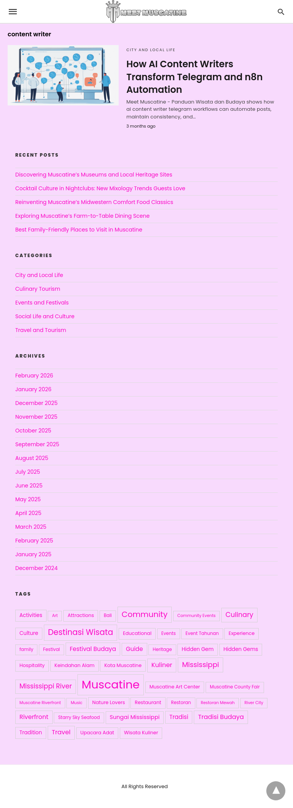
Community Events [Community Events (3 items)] (196, 616)
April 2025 (28, 513)
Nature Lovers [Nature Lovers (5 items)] (108, 702)
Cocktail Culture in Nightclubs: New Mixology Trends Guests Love (100, 188)
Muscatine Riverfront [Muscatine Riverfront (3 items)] (40, 703)
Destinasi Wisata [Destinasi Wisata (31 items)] (80, 632)
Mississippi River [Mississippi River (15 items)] (45, 686)
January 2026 (33, 389)
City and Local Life (150, 50)
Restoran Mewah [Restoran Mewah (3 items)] (218, 703)
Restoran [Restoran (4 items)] (181, 703)
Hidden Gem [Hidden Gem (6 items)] (198, 649)
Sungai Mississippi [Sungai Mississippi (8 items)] (135, 717)
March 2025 (31, 527)
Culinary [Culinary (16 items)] (239, 614)
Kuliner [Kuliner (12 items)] (161, 665)
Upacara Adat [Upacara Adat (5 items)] (97, 732)
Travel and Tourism (40, 330)
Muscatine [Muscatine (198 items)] (111, 684)
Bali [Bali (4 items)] (108, 615)
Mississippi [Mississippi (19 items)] (200, 664)
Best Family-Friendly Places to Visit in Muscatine (78, 229)
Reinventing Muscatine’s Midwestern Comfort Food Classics (94, 202)
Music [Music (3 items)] (76, 703)
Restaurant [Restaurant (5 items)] (148, 702)
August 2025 (31, 458)
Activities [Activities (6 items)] (30, 615)
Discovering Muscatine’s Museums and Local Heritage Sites (93, 174)
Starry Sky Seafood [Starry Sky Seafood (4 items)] (79, 717)
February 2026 (34, 375)
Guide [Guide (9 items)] (134, 649)
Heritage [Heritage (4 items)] (162, 649)
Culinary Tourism (37, 289)
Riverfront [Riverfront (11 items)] (33, 716)
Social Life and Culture (44, 316)
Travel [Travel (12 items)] (61, 732)
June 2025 (28, 485)
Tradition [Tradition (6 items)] (30, 732)
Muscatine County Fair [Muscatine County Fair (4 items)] (235, 687)
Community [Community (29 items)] (144, 614)
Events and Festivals (42, 302)
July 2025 (27, 472)
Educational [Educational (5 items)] (137, 633)
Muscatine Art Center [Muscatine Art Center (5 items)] (175, 686)
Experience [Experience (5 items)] (241, 633)
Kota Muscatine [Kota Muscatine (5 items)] (123, 665)
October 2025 (33, 430)
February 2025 (34, 540)
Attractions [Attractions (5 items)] (81, 615)
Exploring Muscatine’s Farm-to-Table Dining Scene (82, 216)
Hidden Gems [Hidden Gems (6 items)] (241, 649)
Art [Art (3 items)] (55, 616)
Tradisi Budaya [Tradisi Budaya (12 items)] (221, 716)
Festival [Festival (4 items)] (51, 649)
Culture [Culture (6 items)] (28, 633)
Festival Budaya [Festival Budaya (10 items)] (93, 649)
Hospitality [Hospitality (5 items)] (32, 665)
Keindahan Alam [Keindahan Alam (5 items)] (75, 665)
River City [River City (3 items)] (254, 703)
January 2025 (33, 554)
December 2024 (36, 568)
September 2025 (37, 444)
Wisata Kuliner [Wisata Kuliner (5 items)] (141, 732)
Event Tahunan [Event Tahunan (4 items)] (202, 633)
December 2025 (36, 403)
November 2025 (36, 417)
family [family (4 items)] (26, 649)
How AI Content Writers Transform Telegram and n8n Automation (194, 77)
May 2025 (28, 499)
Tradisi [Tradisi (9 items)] (178, 717)
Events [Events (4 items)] (168, 633)
